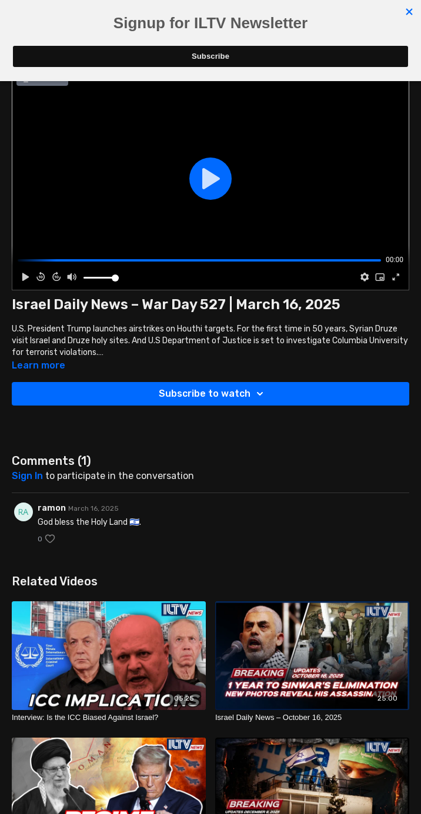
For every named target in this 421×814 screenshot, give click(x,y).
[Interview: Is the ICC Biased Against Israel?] (109, 717)
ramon (52, 508)
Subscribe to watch (213, 394)
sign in (27, 475)
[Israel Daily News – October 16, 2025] (312, 717)
